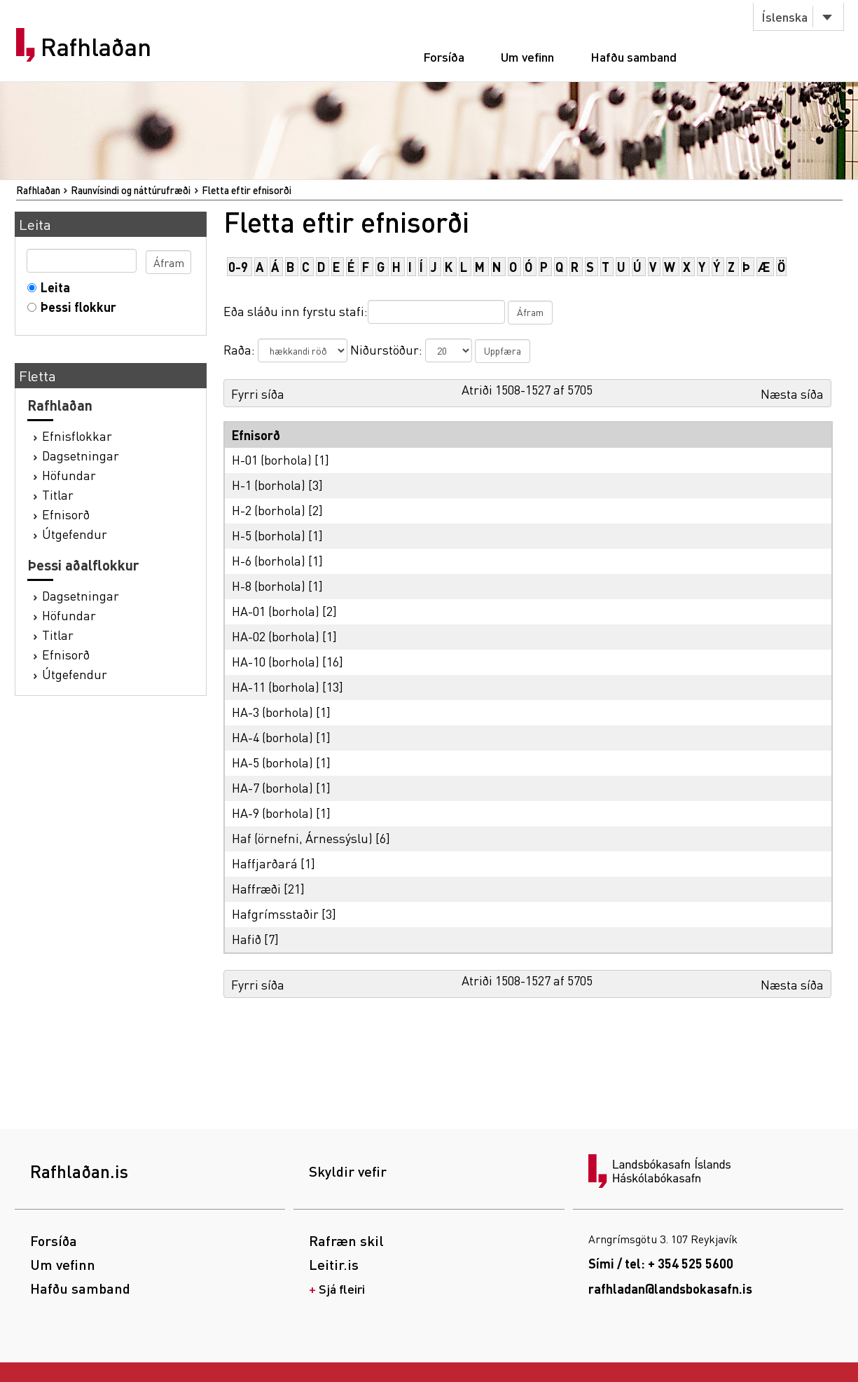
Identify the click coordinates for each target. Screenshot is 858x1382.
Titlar (58, 494)
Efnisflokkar (77, 435)
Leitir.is (334, 1264)
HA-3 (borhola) (272, 712)
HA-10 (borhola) (275, 661)
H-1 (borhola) (268, 485)
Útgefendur (74, 534)
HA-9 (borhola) (272, 813)
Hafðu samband (633, 56)
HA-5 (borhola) (272, 762)
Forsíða (443, 56)
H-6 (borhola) (268, 560)
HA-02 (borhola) (275, 636)
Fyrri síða (257, 393)
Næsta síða (792, 393)
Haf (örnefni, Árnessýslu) (302, 838)
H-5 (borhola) (268, 535)
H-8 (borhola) (268, 585)
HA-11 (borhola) (275, 686)
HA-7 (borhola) (272, 787)
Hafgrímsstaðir (275, 913)
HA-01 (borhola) (275, 611)
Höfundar (69, 475)
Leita (52, 287)
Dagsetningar (80, 455)
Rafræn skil (346, 1240)
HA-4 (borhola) (272, 737)
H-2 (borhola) (268, 510)
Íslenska (784, 16)
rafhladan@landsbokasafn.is (670, 1288)
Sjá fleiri (342, 1288)
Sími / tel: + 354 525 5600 (660, 1263)
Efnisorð (66, 514)
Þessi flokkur (75, 307)
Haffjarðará (265, 863)
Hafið (246, 939)
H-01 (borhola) (272, 459)
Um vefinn (527, 56)
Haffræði (256, 888)
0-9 (238, 267)
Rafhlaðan (96, 47)
